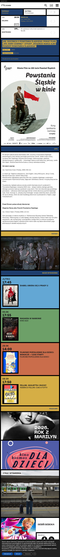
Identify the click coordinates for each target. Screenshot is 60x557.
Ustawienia (28, 554)
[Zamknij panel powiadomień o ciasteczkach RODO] (34, 553)
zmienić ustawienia (14, 547)
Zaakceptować (7, 554)
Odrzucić (18, 554)
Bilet (16, 24)
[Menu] (57, 5)
